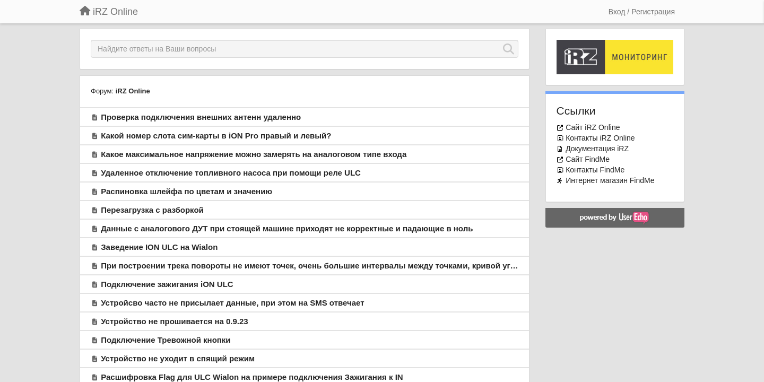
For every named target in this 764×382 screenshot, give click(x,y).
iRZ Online (133, 91)
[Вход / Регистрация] (641, 12)
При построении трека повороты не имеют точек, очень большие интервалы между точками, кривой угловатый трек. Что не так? (357, 265)
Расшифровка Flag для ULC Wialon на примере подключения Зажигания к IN (252, 376)
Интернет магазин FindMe (610, 180)
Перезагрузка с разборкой (152, 209)
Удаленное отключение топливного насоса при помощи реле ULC (231, 172)
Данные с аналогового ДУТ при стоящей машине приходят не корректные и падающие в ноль (287, 228)
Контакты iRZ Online (600, 138)
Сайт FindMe (588, 159)
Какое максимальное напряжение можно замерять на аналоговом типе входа (253, 154)
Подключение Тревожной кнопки (165, 339)
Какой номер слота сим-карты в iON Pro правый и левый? (216, 135)
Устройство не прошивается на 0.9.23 (174, 321)
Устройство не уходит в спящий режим (178, 358)
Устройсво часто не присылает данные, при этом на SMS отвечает (232, 302)
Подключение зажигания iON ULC (167, 284)
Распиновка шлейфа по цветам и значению (186, 191)
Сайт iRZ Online (593, 127)
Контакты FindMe (595, 170)
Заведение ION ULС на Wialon (159, 246)
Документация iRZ (597, 148)
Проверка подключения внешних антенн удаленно (201, 116)
